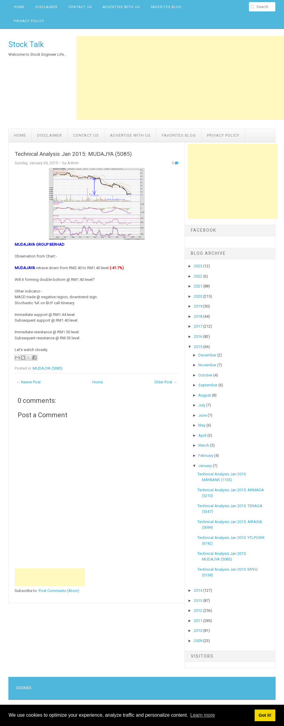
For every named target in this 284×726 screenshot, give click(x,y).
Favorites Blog (166, 7)
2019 (198, 306)
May (202, 425)
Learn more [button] (202, 715)
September (208, 385)
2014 (198, 590)
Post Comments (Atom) (59, 590)
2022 (198, 276)
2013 (198, 600)
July (202, 405)
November (207, 365)
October (205, 375)
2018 (198, 316)
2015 (198, 346)
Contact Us (80, 7)
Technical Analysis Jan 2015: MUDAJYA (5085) (73, 154)
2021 (198, 286)
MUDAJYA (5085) (48, 368)
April (202, 435)
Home (19, 7)
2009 (198, 640)
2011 (198, 620)
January (205, 465)
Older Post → (165, 382)
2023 (198, 266)
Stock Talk (26, 44)
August (205, 395)
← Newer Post (28, 382)
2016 (198, 336)
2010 (198, 630)
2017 (198, 326)
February (206, 455)
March (204, 445)
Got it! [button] (265, 715)
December (207, 355)
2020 (198, 296)
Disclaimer (46, 7)
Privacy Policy (29, 21)
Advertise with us (121, 7)
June (203, 415)
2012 (198, 610)
